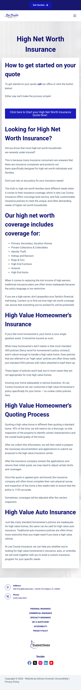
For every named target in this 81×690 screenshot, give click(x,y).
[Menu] (74, 15)
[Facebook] (29, 663)
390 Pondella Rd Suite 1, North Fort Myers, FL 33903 (36, 589)
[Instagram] (40, 663)
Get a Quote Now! (40, 622)
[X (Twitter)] (35, 663)
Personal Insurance (40, 609)
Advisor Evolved (45, 678)
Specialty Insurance (40, 618)
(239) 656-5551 (20, 598)
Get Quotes (40, 5)
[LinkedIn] (46, 663)
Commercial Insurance (40, 613)
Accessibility (40, 626)
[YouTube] (51, 663)
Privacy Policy (40, 631)
